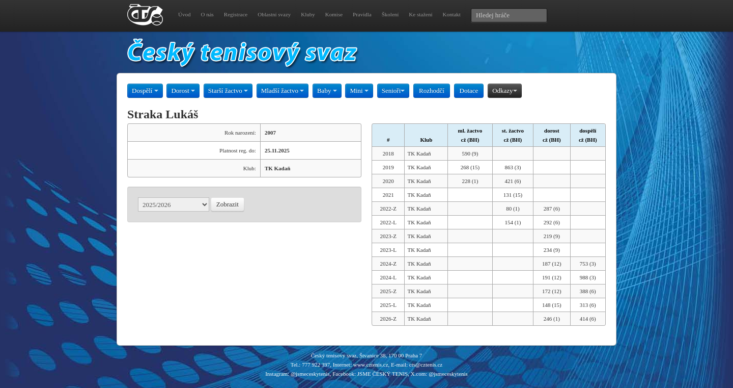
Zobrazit (227, 204)
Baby (327, 90)
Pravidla (362, 14)
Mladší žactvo (282, 90)
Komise (334, 14)
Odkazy (504, 90)
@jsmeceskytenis (310, 374)
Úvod (184, 14)
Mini (359, 90)
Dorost (183, 90)
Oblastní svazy (274, 14)
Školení (390, 14)
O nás (207, 14)
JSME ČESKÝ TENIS (382, 374)
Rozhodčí (431, 90)
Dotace (469, 90)
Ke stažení (420, 14)
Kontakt (451, 14)
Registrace (235, 14)
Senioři (393, 90)
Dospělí (145, 90)
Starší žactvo (228, 90)
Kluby (308, 14)
